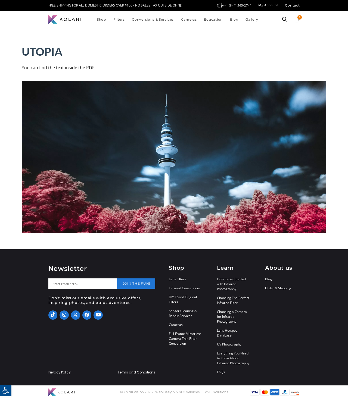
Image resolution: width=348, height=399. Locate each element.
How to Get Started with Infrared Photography (231, 284)
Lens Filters (177, 279)
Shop (101, 19)
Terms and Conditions (136, 372)
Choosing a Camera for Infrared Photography (232, 316)
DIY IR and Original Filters (183, 299)
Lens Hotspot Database (227, 333)
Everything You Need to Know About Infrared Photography (233, 358)
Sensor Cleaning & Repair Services (183, 313)
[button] (5, 390)
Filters (119, 19)
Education (213, 19)
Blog (234, 19)
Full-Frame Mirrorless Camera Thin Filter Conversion (185, 338)
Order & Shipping (278, 288)
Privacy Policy (59, 372)
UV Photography (229, 344)
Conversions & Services (153, 19)
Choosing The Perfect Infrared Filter (233, 300)
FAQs (221, 372)
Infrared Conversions (185, 288)
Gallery (252, 19)
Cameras (189, 19)
